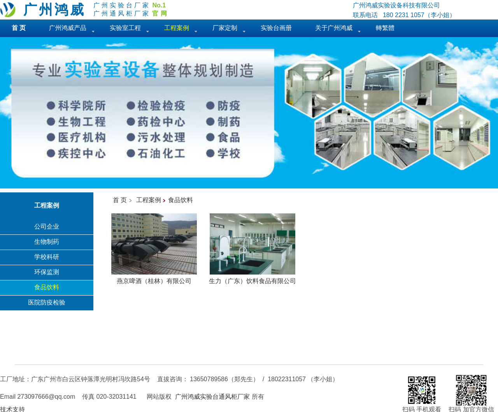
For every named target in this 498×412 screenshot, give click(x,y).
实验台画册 (276, 28)
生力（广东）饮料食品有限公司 (252, 278)
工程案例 (148, 200)
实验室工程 (125, 28)
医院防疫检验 (46, 302)
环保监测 (46, 272)
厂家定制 (224, 28)
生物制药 (46, 241)
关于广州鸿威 (333, 28)
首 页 (120, 200)
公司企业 (46, 226)
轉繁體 (385, 28)
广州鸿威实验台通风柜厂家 (212, 396)
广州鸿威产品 (67, 28)
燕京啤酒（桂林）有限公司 (154, 278)
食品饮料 (46, 287)
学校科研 (46, 257)
